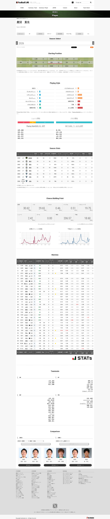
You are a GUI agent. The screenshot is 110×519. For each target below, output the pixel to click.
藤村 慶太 (59, 138)
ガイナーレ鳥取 (50, 487)
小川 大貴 (90, 384)
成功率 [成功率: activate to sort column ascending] (71, 154)
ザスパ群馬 (49, 475)
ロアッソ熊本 (49, 495)
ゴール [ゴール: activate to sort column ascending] (59, 154)
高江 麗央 (20, 134)
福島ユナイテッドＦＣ (51, 473)
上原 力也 (51, 398)
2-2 (31, 265)
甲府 (26, 299)
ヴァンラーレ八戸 (35, 474)
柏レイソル (18, 478)
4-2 (31, 289)
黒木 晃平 (20, 136)
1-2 (31, 294)
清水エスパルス (19, 486)
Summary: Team (32, 8)
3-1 (31, 307)
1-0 (31, 286)
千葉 (26, 286)
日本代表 (80, 474)
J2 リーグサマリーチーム (68, 477)
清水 (26, 265)
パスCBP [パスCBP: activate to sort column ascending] (65, 261)
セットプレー (30, 101)
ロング (32, 98)
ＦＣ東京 (17, 479)
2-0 (31, 268)
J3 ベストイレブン (66, 483)
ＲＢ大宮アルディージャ (36, 482)
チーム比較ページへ (36, 444)
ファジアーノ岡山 (19, 493)
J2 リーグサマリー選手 (67, 478)
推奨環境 (47, 509)
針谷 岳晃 (51, 415)
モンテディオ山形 (35, 478)
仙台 (26, 317)
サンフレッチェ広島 (20, 495)
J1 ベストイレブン (66, 475)
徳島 (30, 174)
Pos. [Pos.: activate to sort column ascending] (43, 261)
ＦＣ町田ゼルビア (19, 482)
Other (80, 471)
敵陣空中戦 (32, 107)
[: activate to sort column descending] (18, 154)
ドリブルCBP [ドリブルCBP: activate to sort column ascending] (76, 261)
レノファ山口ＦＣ (50, 488)
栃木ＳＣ (49, 474)
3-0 (31, 341)
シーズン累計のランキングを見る (85, 224)
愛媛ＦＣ (49, 491)
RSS (92, 47)
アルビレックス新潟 (35, 487)
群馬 (26, 289)
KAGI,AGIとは (81, 478)
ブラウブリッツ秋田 (35, 477)
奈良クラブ (49, 486)
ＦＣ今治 (33, 493)
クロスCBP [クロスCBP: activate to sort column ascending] (71, 261)
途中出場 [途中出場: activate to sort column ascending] (47, 154)
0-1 (31, 338)
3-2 (31, 330)
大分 (26, 302)
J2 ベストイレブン (66, 479)
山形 (26, 307)
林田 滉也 (20, 138)
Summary (65, 471)
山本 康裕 (51, 408)
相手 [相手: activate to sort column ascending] (25, 261)
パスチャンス (70, 94)
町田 (26, 273)
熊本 (26, 276)
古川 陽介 (51, 412)
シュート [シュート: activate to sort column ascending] (65, 154)
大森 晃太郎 (50, 400)
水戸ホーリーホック (20, 474)
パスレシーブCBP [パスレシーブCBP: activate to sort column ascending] (81, 261)
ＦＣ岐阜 (49, 482)
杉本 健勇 (90, 398)
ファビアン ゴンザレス (86, 403)
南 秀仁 (58, 130)
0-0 (31, 283)
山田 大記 (51, 402)
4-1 (31, 309)
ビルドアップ (70, 98)
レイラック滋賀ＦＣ (51, 483)
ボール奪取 (71, 107)
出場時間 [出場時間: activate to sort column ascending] (53, 154)
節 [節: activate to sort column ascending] (17, 261)
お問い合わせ (66, 509)
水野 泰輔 (20, 130)
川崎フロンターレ (19, 483)
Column (65, 8)
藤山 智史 (59, 134)
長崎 (26, 294)
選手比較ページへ (74, 444)
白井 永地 (59, 132)
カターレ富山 (34, 488)
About (75, 8)
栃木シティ (34, 480)
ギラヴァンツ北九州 (51, 493)
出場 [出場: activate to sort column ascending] (35, 154)
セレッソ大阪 (18, 491)
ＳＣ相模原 (49, 477)
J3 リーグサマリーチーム (68, 480)
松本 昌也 (51, 405)
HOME (22, 8)
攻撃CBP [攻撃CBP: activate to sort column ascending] (60, 261)
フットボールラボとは (83, 475)
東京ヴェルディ (19, 480)
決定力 (33, 88)
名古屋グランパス (19, 487)
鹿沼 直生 (51, 410)
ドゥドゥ (52, 414)
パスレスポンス (31, 104)
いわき (26, 315)
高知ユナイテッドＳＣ (51, 492)
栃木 (26, 268)
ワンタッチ (31, 91)
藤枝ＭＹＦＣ (34, 491)
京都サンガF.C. (19, 488)
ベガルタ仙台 (34, 475)
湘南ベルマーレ (35, 484)
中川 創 (90, 389)
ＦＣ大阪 (49, 484)
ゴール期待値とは (82, 483)
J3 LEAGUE (49, 471)
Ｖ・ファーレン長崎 (20, 497)
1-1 (31, 273)
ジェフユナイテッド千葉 (20, 477)
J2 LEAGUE (34, 471)
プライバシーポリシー (54, 509)
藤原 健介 (51, 417)
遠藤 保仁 (51, 421)
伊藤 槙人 (90, 386)
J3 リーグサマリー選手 (67, 482)
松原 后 (90, 382)
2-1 (31, 278)
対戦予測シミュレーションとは (85, 482)
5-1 (31, 270)
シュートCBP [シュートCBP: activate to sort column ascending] (86, 261)
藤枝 (26, 291)
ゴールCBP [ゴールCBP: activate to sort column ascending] (92, 261)
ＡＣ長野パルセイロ (51, 479)
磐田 (30, 161)
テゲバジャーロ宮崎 (35, 497)
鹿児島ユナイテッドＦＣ (52, 496)
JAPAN (54, 8)
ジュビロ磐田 (34, 490)
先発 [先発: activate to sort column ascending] (41, 154)
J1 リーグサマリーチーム (68, 473)
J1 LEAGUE (18, 471)
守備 (72, 104)
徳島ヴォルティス (35, 492)
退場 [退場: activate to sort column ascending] (89, 154)
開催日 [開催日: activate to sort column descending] (21, 261)
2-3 (31, 281)
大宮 (26, 330)
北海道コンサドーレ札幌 (36, 473)
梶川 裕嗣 (51, 384)
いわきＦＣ (34, 479)
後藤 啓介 (90, 405)
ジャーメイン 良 (88, 400)
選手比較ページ (29, 465)
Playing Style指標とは (77, 112)
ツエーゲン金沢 (50, 480)
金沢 (26, 278)
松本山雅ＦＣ (49, 478)
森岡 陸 (90, 381)
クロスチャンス (70, 91)
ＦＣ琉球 (49, 497)
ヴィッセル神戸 (19, 492)
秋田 (26, 328)
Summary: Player (43, 8)
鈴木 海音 (90, 387)
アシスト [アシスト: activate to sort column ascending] (77, 154)
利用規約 (43, 509)
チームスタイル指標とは (83, 480)
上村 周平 (59, 136)
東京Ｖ (26, 283)
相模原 (30, 158)
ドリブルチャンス (69, 88)
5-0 (31, 346)
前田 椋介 (20, 132)
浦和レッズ (18, 475)
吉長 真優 (90, 402)
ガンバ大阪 (18, 490)
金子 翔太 (51, 419)
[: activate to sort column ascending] (21, 154)
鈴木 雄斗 (51, 407)
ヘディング (31, 94)
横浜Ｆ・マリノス (19, 484)
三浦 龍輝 (51, 382)
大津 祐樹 (90, 407)
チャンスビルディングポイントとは (46, 224)
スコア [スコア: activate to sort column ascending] (30, 261)
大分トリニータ (35, 496)
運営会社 (61, 509)
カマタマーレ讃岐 (50, 490)
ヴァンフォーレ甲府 (35, 486)
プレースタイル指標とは (83, 479)
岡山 (26, 333)
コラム (80, 473)
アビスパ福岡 (18, 496)
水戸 (26, 270)
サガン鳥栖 (34, 495)
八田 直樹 (51, 381)
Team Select (86, 8)
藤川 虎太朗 (50, 403)
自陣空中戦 (71, 101)
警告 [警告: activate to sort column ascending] (83, 154)
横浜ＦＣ (33, 483)
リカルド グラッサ (87, 391)
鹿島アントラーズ (19, 473)
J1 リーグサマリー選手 (67, 474)
